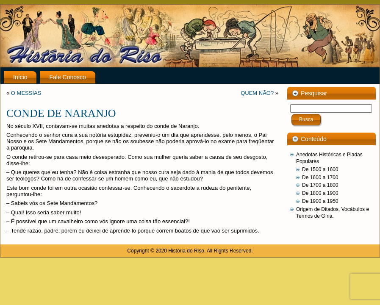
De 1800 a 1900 (320, 193)
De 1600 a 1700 (320, 177)
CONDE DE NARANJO (61, 113)
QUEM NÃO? (257, 93)
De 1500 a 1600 (320, 169)
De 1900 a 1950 (320, 201)
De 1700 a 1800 (320, 185)
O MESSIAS (26, 93)
